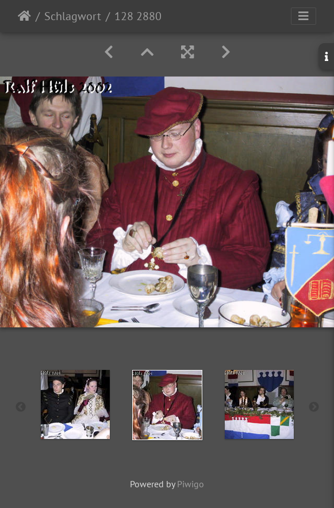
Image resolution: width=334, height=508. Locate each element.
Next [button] (314, 407)
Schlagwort (72, 16)
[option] (75, 404)
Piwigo (190, 484)
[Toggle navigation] (303, 16)
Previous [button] (20, 407)
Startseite (24, 16)
